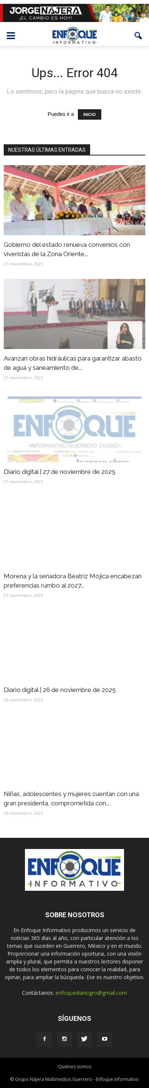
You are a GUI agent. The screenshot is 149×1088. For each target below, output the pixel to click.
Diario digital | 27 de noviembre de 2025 (59, 471)
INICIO (89, 114)
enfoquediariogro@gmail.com (91, 992)
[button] (138, 36)
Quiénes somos (74, 1066)
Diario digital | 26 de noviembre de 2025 (60, 690)
